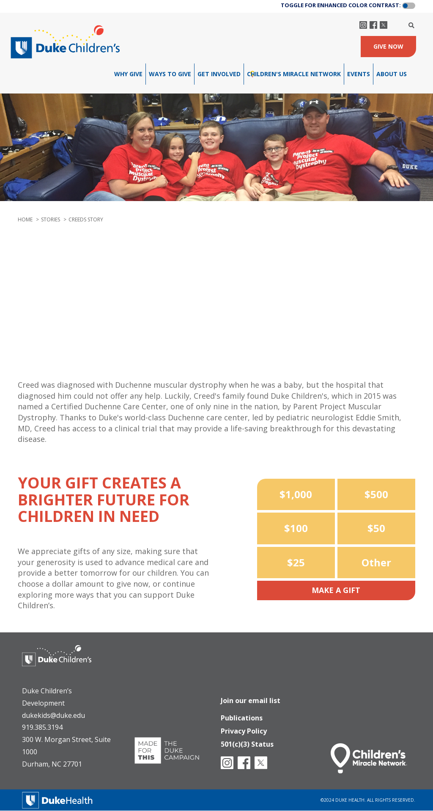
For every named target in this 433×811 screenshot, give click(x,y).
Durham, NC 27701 (52, 764)
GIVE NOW (388, 46)
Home (25, 219)
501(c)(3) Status (247, 742)
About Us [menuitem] (391, 74)
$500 (376, 494)
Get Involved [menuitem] (219, 74)
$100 (296, 528)
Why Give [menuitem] (128, 74)
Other (376, 562)
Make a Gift (336, 590)
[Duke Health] (57, 799)
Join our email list (250, 696)
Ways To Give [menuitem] (170, 74)
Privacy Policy (244, 728)
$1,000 (296, 494)
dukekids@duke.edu (53, 715)
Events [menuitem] (358, 74)
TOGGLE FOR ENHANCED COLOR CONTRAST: (341, 5)
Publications (242, 714)
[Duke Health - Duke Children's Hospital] (65, 662)
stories (50, 219)
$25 (296, 562)
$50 (376, 528)
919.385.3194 (42, 727)
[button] (408, 6)
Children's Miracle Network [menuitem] (294, 74)
